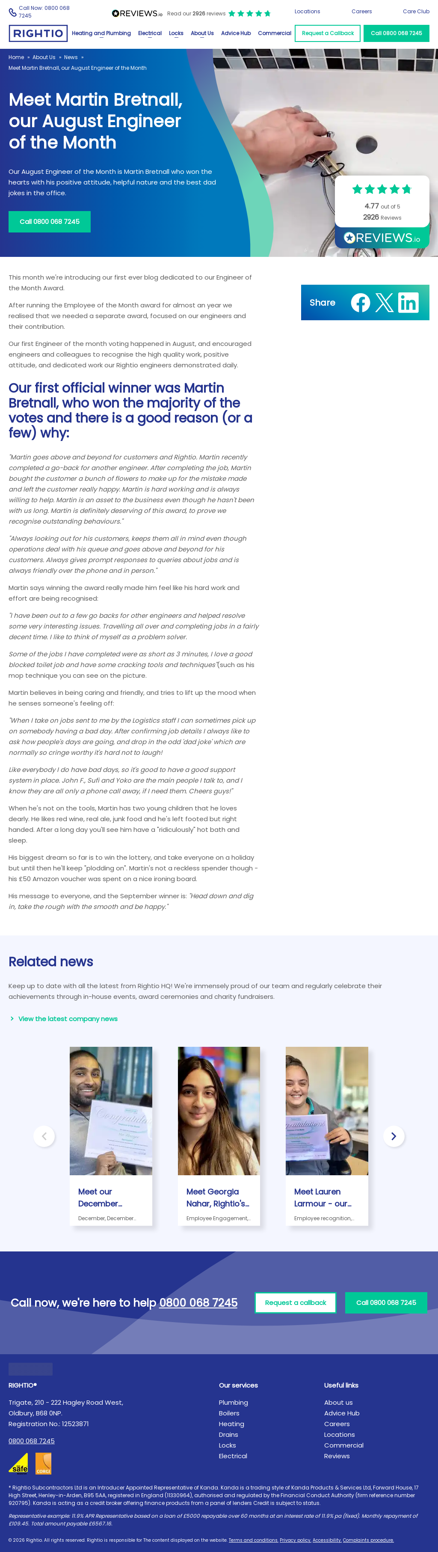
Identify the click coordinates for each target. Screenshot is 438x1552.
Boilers (229, 1413)
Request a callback (295, 1302)
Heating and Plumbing (101, 33)
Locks (176, 33)
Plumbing (233, 1402)
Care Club (416, 11)
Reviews (337, 1455)
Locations (307, 11)
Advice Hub (236, 33)
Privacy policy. (295, 1540)
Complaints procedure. (368, 1540)
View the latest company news (68, 1018)
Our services (238, 1385)
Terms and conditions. (253, 1540)
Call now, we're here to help (124, 1303)
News (71, 57)
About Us (202, 33)
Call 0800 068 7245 (396, 33)
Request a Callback (328, 33)
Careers (362, 11)
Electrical (150, 33)
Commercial (274, 33)
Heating (231, 1423)
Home (16, 57)
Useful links (341, 1385)
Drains (228, 1434)
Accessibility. (327, 1540)
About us (338, 1402)
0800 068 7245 (32, 1440)
